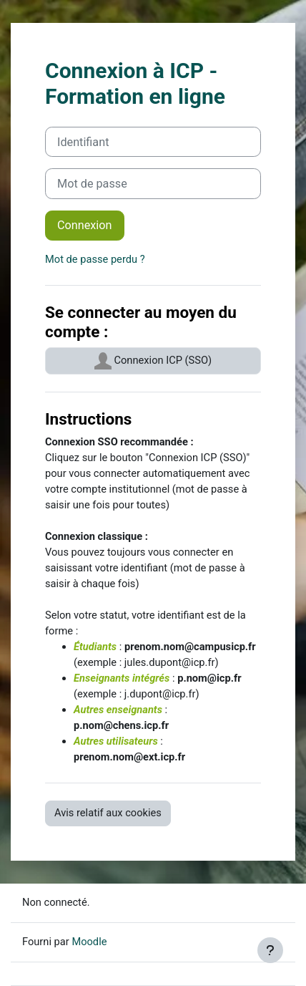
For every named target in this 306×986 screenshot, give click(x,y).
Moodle (89, 941)
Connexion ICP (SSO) (153, 360)
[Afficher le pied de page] (270, 950)
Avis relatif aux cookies (108, 812)
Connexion (84, 225)
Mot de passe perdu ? (95, 259)
